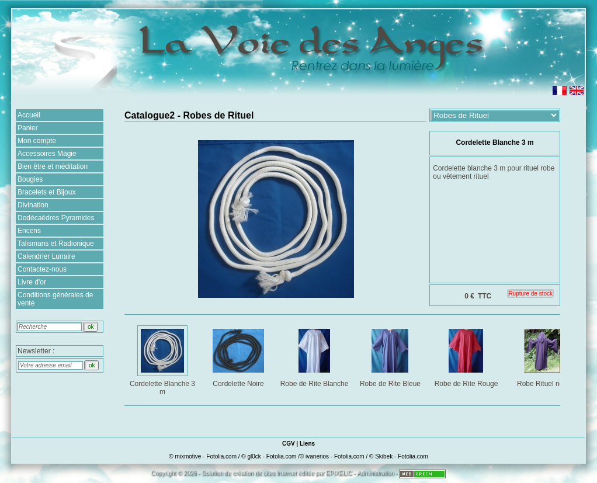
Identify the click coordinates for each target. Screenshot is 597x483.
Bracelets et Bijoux (46, 192)
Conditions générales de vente (55, 299)
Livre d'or (32, 282)
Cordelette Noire (239, 356)
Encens (29, 231)
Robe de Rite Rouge (467, 356)
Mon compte (37, 141)
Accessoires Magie (47, 154)
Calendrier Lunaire (46, 256)
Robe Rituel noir (543, 356)
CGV (288, 443)
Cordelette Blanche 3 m (163, 360)
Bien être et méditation (53, 166)
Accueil (29, 115)
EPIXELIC (339, 473)
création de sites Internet (264, 473)
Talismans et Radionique (56, 243)
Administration (375, 473)
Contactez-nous (42, 269)
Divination (33, 205)
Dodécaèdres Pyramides (56, 218)
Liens (307, 443)
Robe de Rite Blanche (314, 356)
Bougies (30, 179)
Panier (28, 128)
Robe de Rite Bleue (391, 356)
